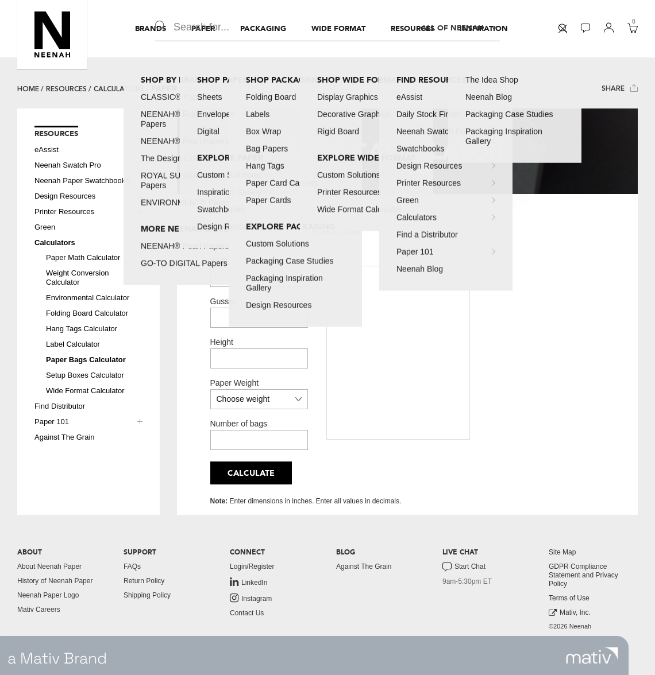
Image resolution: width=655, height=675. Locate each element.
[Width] (259, 277)
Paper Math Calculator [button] (83, 257)
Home (28, 89)
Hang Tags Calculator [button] (81, 328)
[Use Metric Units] (292, 230)
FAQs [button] (132, 566)
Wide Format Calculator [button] (85, 390)
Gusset (223, 301)
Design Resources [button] (64, 196)
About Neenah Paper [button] (49, 566)
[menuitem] (151, 28)
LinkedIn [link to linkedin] (248, 582)
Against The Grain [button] (64, 437)
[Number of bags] (259, 440)
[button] (52, 34)
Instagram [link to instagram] (251, 598)
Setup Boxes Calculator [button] (85, 375)
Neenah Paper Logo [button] (48, 595)
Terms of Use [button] (569, 598)
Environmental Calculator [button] (87, 297)
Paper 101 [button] (51, 421)
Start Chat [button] (464, 567)
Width (220, 260)
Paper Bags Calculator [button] (86, 359)
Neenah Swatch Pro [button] (67, 165)
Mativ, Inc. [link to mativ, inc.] (570, 612)
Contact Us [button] (247, 613)
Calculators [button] (54, 242)
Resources (66, 89)
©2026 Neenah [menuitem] (570, 626)
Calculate (251, 473)
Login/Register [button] (252, 566)
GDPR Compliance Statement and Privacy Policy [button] (583, 575)
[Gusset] (259, 318)
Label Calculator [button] (73, 344)
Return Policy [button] (144, 581)
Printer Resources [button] (64, 211)
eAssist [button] (46, 149)
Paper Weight (234, 382)
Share (620, 88)
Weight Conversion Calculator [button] (77, 277)
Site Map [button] (562, 552)
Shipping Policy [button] (147, 595)
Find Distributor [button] (59, 406)
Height (221, 342)
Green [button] (44, 227)
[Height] (259, 358)
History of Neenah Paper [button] (55, 581)
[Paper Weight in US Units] (259, 399)
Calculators (119, 89)
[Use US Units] (214, 230)
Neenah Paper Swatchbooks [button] (81, 180)
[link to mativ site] (592, 655)
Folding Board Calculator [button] (87, 313)
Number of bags (239, 423)
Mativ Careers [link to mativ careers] (38, 610)
